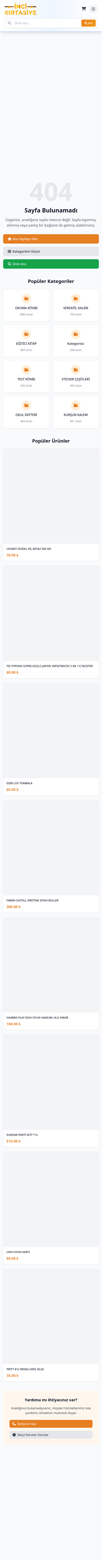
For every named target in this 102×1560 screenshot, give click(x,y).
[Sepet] (83, 9)
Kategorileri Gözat (24, 251)
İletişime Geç (24, 1424)
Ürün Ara (17, 264)
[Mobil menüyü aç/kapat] (93, 9)
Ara (89, 23)
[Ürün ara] (51, 23)
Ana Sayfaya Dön (23, 239)
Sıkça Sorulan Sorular (31, 1435)
